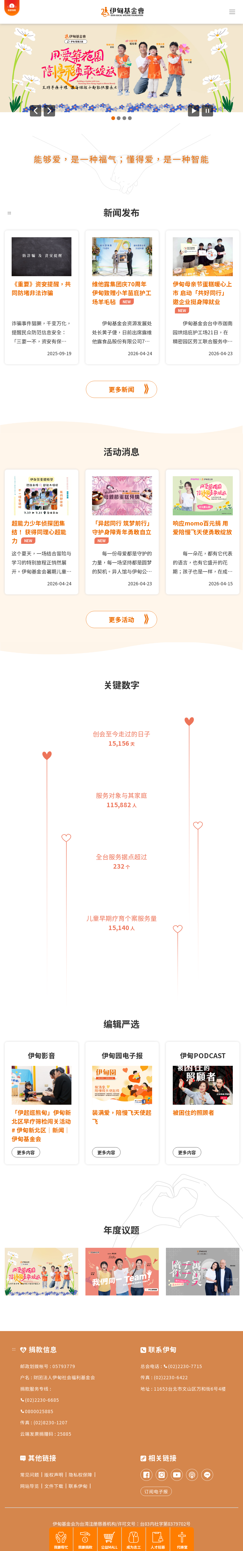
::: (9, 212)
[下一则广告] (49, 110)
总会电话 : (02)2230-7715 (171, 1366)
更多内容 (26, 1152)
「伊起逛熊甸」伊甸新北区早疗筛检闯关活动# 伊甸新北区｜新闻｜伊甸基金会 (41, 1125)
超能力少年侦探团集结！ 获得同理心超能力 (39, 532)
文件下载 (55, 1486)
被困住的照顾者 (193, 1112)
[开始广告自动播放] (193, 110)
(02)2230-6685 (39, 1400)
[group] (121, 68)
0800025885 (36, 1411)
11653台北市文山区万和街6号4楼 (190, 1388)
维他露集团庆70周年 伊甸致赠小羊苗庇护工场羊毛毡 (121, 292)
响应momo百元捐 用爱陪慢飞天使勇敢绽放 (202, 527)
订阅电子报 (156, 1491)
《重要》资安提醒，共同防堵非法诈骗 (41, 288)
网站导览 (31, 1486)
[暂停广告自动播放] (207, 110)
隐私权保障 (82, 1474)
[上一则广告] (35, 110)
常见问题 (31, 1474)
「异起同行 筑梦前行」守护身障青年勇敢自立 (121, 531)
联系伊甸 (79, 1486)
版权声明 (55, 1474)
